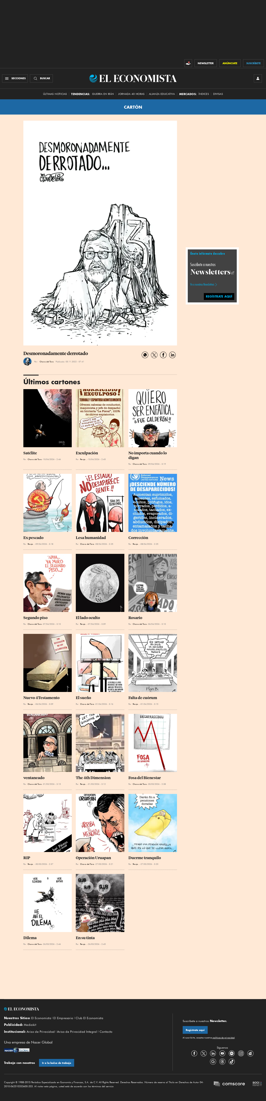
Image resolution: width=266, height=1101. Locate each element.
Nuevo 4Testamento (41, 697)
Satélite (30, 453)
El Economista (41, 1018)
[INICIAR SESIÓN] (258, 78)
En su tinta (85, 937)
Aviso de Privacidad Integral (77, 1032)
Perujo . (83, 459)
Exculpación (87, 453)
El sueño (83, 697)
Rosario (135, 617)
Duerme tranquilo (144, 857)
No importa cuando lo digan (147, 455)
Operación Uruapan (93, 857)
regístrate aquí (219, 296)
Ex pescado (33, 537)
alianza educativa (162, 93)
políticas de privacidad (223, 1037)
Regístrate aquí (195, 1030)
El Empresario (63, 1018)
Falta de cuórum (142, 697)
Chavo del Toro (47, 361)
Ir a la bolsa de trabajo (56, 1062)
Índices (204, 93)
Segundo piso (35, 617)
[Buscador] (41, 78)
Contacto (106, 1032)
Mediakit (30, 1025)
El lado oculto (88, 617)
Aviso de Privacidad (41, 1032)
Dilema (30, 937)
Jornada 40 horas (131, 93)
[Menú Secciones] (15, 78)
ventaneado (34, 777)
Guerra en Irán (103, 93)
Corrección (138, 537)
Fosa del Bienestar (144, 777)
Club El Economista (89, 1018)
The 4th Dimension (93, 777)
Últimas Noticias (55, 93)
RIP (26, 857)
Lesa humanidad (91, 537)
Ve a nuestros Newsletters (202, 284)
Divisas (218, 93)
